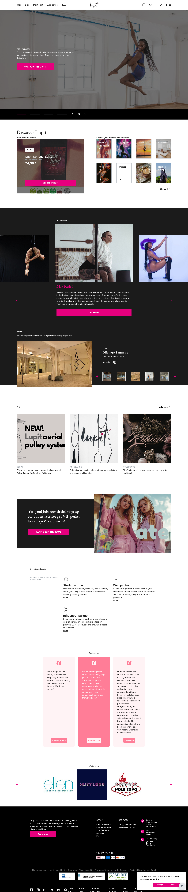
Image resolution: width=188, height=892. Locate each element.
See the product (50, 183)
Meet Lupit (38, 5)
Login (168, 5)
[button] (17, 300)
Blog (27, 5)
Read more (94, 312)
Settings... (175, 884)
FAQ (64, 5)
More (65, 597)
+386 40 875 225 (127, 827)
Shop (19, 5)
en (161, 5)
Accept (160, 884)
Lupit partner (52, 5)
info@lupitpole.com (127, 824)
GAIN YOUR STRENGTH (35, 67)
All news (165, 407)
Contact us (43, 834)
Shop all (165, 189)
